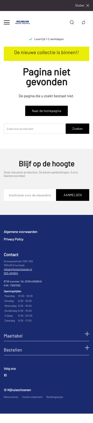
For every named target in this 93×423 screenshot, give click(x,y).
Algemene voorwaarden (20, 232)
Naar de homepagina (46, 111)
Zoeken (77, 129)
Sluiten (82, 5)
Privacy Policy (13, 239)
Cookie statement (32, 397)
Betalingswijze (54, 397)
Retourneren (11, 397)
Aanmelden (73, 195)
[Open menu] (7, 22)
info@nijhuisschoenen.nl (18, 269)
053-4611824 (11, 273)
